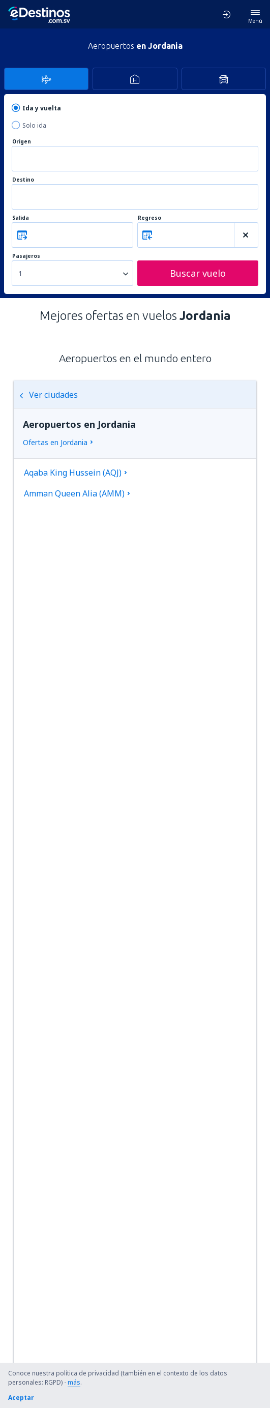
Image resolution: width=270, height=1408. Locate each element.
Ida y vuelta (41, 108)
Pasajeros (26, 256)
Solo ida (34, 125)
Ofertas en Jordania (55, 442)
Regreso (149, 218)
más (74, 1382)
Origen (21, 141)
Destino (23, 180)
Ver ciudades (48, 394)
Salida (20, 218)
